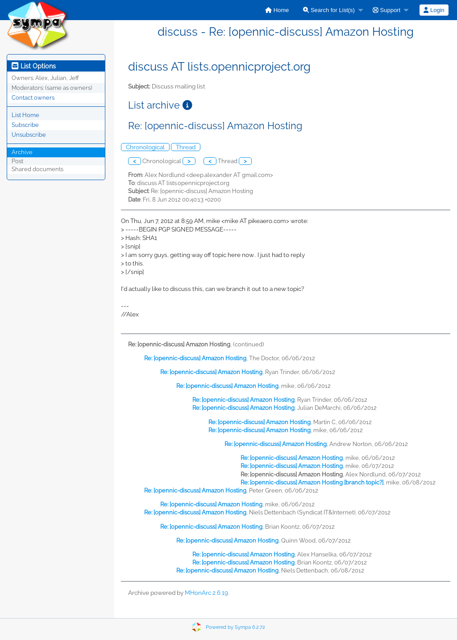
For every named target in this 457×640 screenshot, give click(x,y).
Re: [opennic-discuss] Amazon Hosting (195, 358)
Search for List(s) (329, 10)
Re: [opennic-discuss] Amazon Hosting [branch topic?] (312, 482)
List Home (25, 115)
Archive (22, 152)
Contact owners (33, 97)
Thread (185, 147)
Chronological (145, 147)
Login (434, 10)
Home (277, 10)
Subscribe (25, 125)
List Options (34, 66)
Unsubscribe (29, 134)
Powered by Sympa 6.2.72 (235, 627)
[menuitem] (277, 10)
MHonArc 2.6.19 (206, 592)
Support (386, 10)
